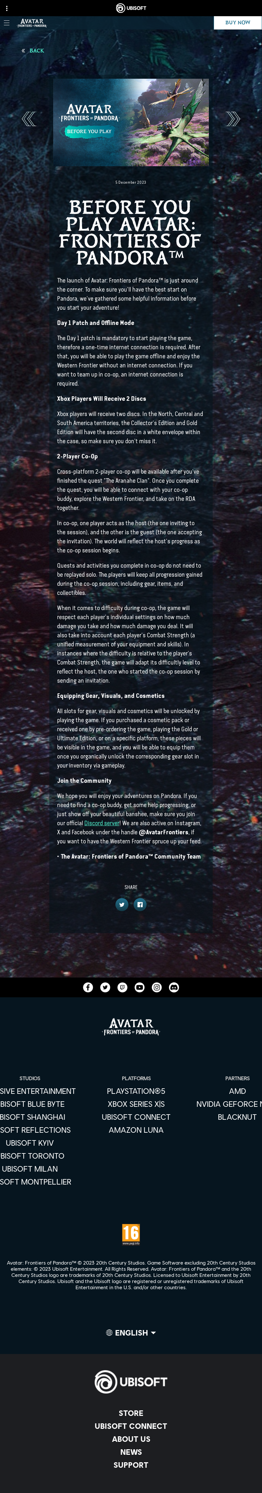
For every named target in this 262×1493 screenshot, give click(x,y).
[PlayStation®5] (136, 1091)
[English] (131, 1334)
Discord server (101, 823)
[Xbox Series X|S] (136, 1104)
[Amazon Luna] (136, 1130)
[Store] (131, 1413)
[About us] (131, 1439)
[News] (131, 1452)
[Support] (131, 1465)
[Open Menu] (6, 22)
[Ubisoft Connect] (131, 1426)
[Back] (33, 51)
